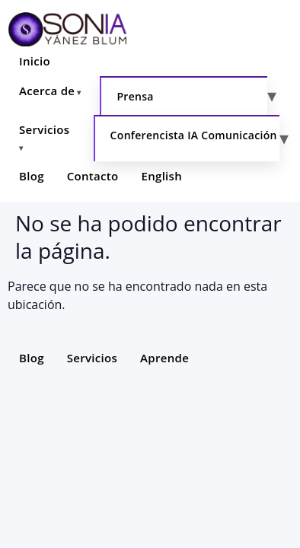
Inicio (34, 60)
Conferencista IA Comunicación (193, 135)
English (162, 175)
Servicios (44, 129)
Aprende (164, 357)
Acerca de (47, 90)
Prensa (134, 96)
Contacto (93, 175)
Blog (31, 175)
